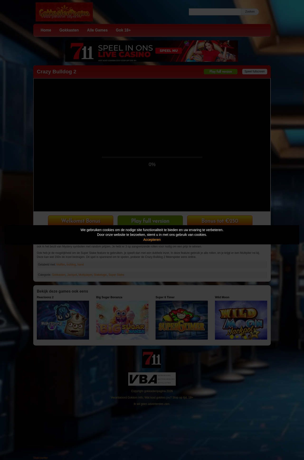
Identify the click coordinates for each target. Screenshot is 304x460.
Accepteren (152, 240)
